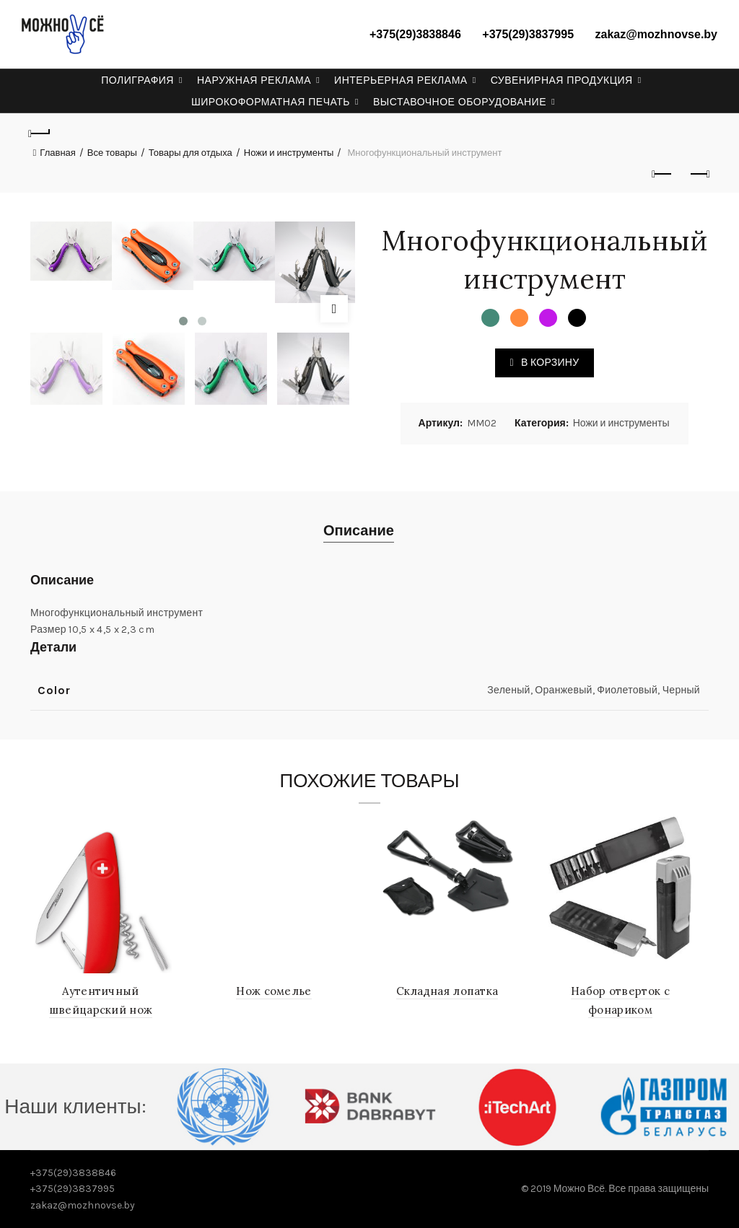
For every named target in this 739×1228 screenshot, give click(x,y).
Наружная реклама (254, 80)
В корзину (550, 362)
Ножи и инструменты (289, 152)
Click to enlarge (334, 309)
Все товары (112, 152)
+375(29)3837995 (528, 34)
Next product (699, 174)
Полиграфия (137, 80)
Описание (358, 530)
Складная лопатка (448, 991)
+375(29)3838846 (415, 34)
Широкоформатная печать (270, 102)
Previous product (663, 174)
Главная (57, 152)
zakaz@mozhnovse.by (656, 34)
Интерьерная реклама (401, 80)
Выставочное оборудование (459, 102)
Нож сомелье (274, 991)
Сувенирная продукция (562, 80)
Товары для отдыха (190, 152)
